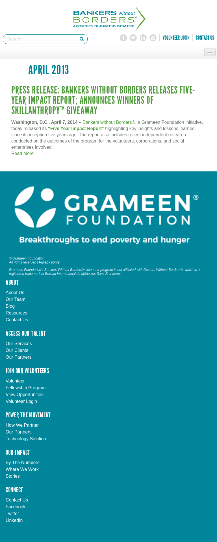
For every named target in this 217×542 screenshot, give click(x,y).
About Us (15, 292)
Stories (13, 476)
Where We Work (22, 469)
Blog (10, 306)
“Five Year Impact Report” (76, 128)
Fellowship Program (25, 387)
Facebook (15, 506)
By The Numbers (23, 462)
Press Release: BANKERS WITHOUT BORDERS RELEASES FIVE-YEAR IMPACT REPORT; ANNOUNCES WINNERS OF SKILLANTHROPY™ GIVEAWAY (103, 100)
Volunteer (15, 381)
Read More (22, 153)
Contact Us (205, 37)
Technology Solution (26, 438)
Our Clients (17, 350)
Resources (16, 313)
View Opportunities (25, 394)
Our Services (19, 343)
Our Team (15, 299)
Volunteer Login (176, 37)
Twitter (12, 513)
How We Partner (22, 425)
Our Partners (19, 357)
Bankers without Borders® (109, 122)
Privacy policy (49, 262)
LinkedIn (14, 520)
